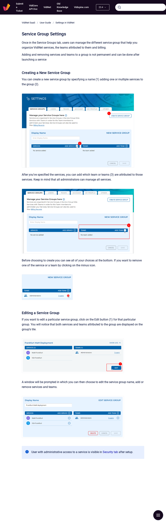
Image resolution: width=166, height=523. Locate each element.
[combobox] (140, 7)
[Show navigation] (158, 515)
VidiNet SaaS (28, 22)
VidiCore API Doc (33, 7)
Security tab (110, 452)
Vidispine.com (81, 7)
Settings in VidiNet (65, 22)
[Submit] (119, 7)
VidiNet (47, 7)
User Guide (45, 22)
